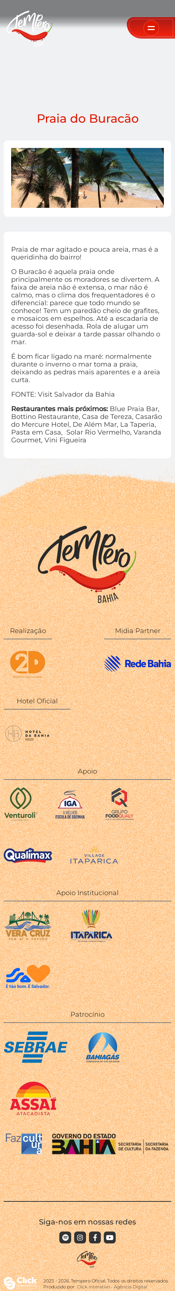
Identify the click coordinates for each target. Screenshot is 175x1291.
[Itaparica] (91, 940)
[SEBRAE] (35, 1061)
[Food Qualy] (119, 818)
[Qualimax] (28, 870)
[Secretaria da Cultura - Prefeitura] (28, 991)
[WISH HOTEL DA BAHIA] (28, 748)
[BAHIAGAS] (102, 1061)
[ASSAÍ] (33, 1113)
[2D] (28, 678)
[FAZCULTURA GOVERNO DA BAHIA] (87, 1152)
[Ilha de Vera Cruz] (28, 940)
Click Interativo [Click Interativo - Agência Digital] (112, 1287)
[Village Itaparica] (94, 861)
